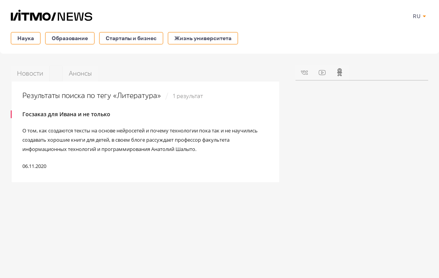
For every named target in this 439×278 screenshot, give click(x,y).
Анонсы (80, 74)
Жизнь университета (202, 38)
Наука (25, 38)
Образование (70, 38)
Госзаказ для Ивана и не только (66, 114)
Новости (30, 74)
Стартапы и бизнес (131, 38)
